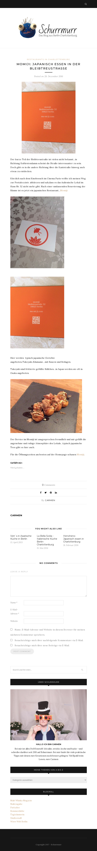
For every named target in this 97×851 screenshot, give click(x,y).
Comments (48, 485)
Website (14, 621)
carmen (50, 500)
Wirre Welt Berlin (18, 821)
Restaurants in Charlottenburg (48, 59)
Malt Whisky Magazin (21, 800)
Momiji (64, 190)
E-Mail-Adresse (14, 611)
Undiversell (16, 818)
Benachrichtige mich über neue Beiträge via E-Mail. (42, 645)
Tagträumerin (17, 814)
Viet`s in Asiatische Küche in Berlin (21, 537)
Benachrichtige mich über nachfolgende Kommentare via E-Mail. (49, 640)
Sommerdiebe (17, 811)
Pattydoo (15, 807)
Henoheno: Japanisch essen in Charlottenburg (73, 539)
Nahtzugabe (16, 804)
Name (13, 602)
